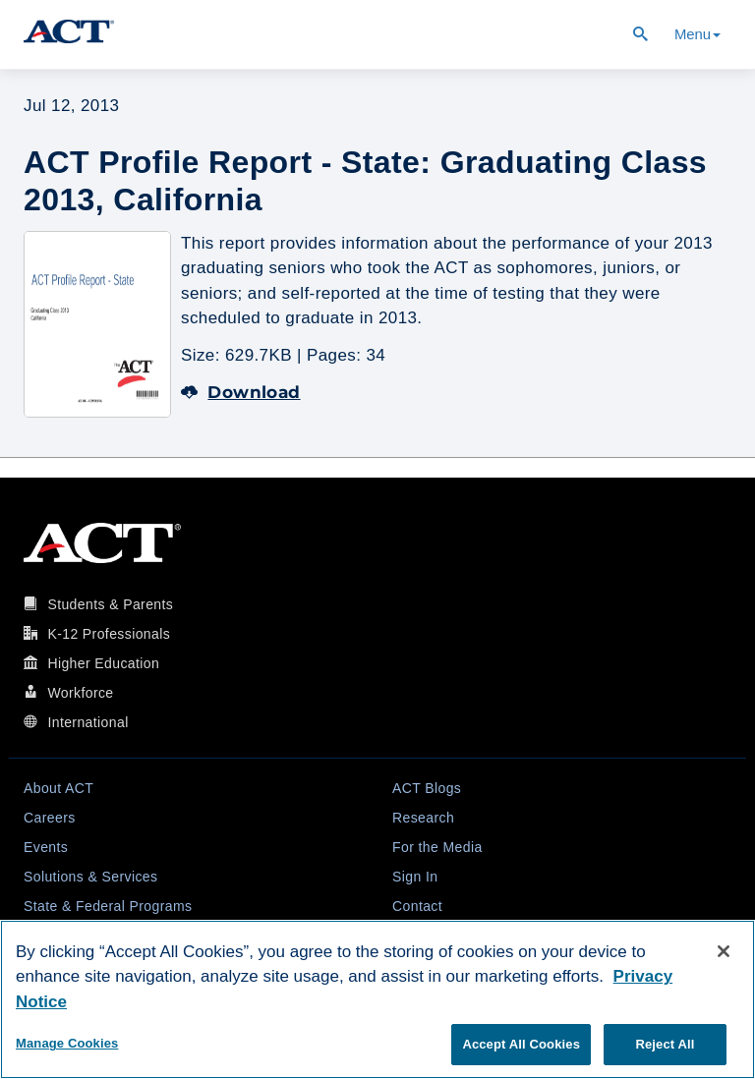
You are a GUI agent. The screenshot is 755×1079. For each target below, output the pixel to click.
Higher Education (103, 663)
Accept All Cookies (521, 1044)
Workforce (80, 693)
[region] (377, 999)
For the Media (437, 847)
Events (46, 847)
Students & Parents (110, 604)
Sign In (414, 876)
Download (241, 392)
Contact (417, 906)
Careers (50, 817)
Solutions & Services (90, 876)
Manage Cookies (67, 1043)
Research (423, 817)
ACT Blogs (426, 788)
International (87, 722)
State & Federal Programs (108, 906)
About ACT (58, 788)
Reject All (664, 1044)
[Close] (723, 951)
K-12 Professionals (108, 634)
